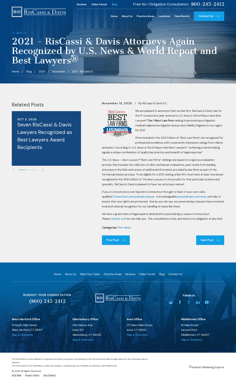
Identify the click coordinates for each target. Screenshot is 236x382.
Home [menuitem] (114, 16)
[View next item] (42, 169)
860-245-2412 (207, 4)
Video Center (99, 4)
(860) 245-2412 (47, 301)
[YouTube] (207, 302)
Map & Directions (22, 335)
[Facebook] (180, 302)
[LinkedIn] (198, 302)
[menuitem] (16, 375)
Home (57, 274)
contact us (117, 219)
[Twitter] (189, 302)
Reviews (82, 4)
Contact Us (175, 274)
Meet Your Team (90, 274)
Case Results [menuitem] (182, 16)
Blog (114, 4)
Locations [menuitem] (164, 16)
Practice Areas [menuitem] (145, 16)
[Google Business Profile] (171, 302)
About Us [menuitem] (127, 16)
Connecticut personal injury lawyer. (134, 196)
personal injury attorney (192, 196)
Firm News (124, 227)
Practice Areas (113, 274)
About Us (70, 274)
